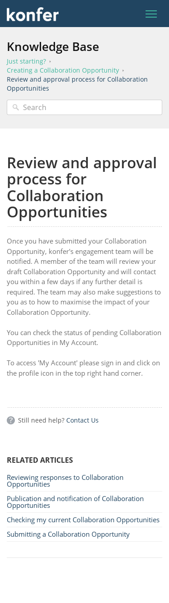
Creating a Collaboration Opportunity (63, 70)
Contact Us (82, 420)
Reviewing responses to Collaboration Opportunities (65, 480)
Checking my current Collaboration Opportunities (83, 519)
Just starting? (26, 61)
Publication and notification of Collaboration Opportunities (75, 502)
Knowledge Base (53, 46)
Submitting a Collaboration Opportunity (68, 534)
